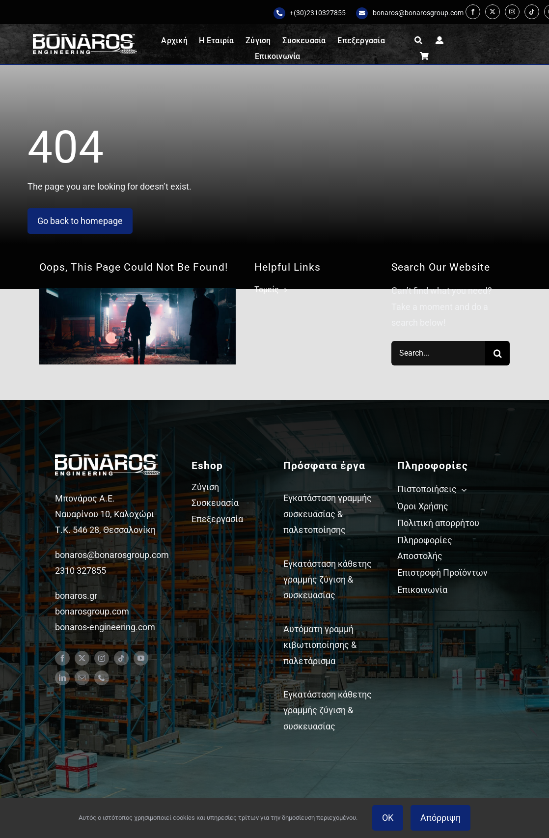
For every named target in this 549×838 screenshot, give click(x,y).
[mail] (82, 677)
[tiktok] (531, 11)
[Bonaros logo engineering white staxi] (85, 38)
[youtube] (141, 658)
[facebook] (473, 11)
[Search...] (438, 353)
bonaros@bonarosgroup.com (418, 13)
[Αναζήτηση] (418, 40)
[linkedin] (62, 677)
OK (387, 817)
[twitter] (492, 11)
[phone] (101, 677)
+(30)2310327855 (318, 13)
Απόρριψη (440, 817)
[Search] (497, 353)
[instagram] (512, 11)
